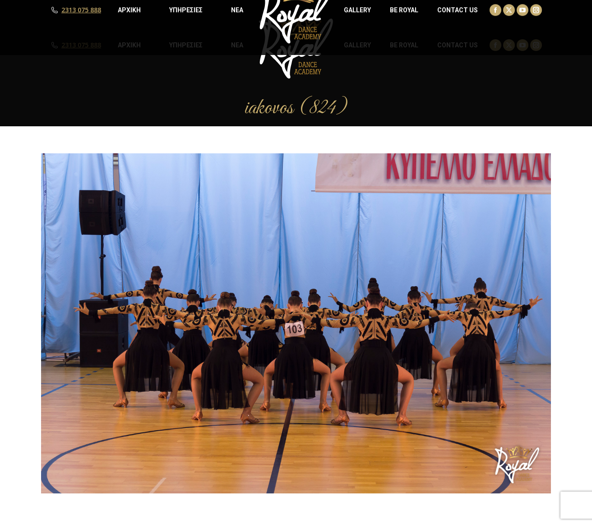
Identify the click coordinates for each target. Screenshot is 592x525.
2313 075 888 (81, 45)
